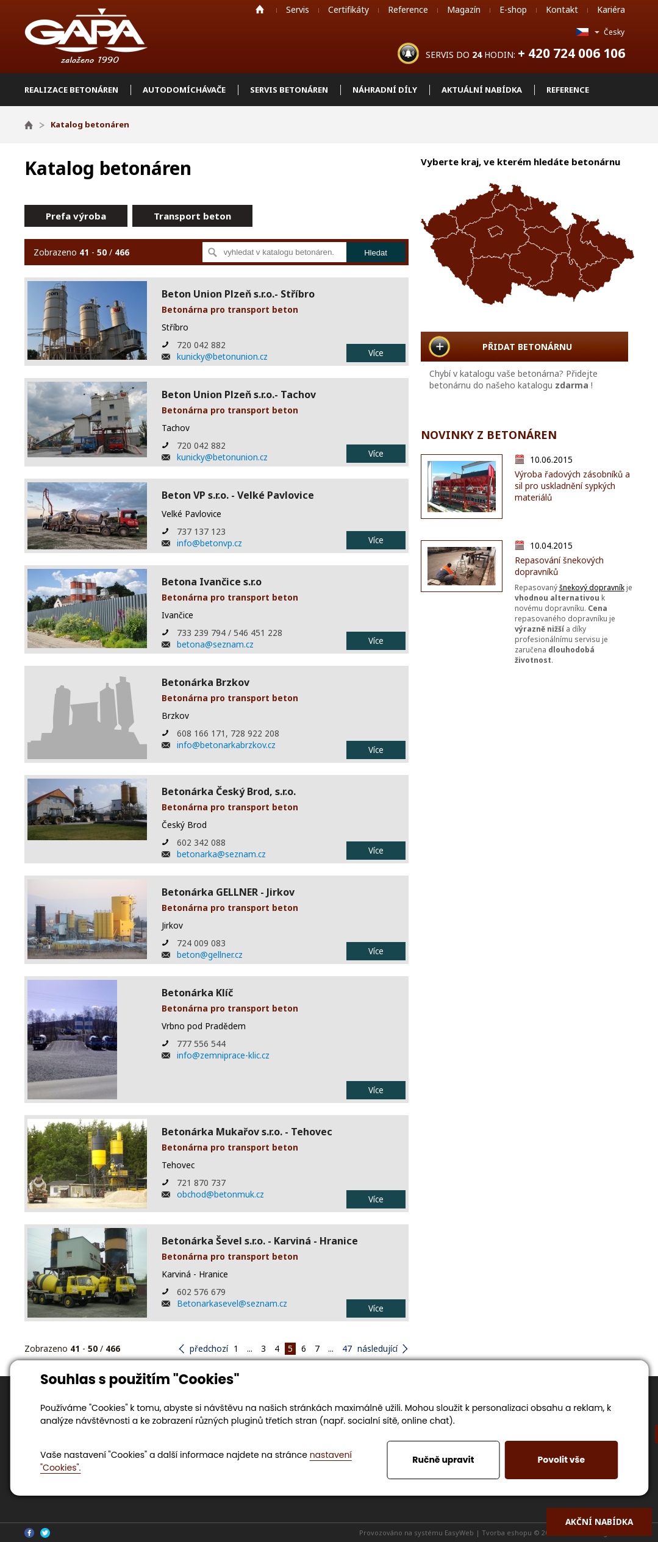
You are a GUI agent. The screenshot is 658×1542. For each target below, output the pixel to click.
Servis (297, 9)
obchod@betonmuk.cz (220, 1194)
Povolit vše (561, 1460)
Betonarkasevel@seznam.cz (232, 1303)
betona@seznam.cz (215, 644)
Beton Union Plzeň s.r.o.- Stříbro (238, 294)
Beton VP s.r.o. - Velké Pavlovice (238, 495)
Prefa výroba (76, 216)
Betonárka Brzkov (205, 682)
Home (260, 9)
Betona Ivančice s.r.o (212, 581)
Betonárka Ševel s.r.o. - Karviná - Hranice (260, 1241)
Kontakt (562, 9)
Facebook (29, 1533)
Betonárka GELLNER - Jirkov (228, 892)
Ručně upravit (443, 1460)
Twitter (45, 1533)
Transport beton (192, 216)
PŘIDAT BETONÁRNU (527, 346)
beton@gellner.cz (210, 954)
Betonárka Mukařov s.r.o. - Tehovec (247, 1131)
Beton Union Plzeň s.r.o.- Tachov (239, 394)
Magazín (464, 9)
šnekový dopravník (591, 587)
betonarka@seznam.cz (221, 854)
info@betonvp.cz (209, 543)
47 (347, 1348)
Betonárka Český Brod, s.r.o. (229, 791)
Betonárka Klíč (197, 992)
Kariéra (611, 9)
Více (376, 353)
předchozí (209, 1348)
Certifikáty (348, 9)
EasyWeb (459, 1532)
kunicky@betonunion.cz (222, 356)
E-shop (513, 9)
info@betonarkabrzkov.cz (226, 745)
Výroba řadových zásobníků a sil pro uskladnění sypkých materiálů (572, 485)
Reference (408, 9)
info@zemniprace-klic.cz (223, 1055)
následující (377, 1348)
